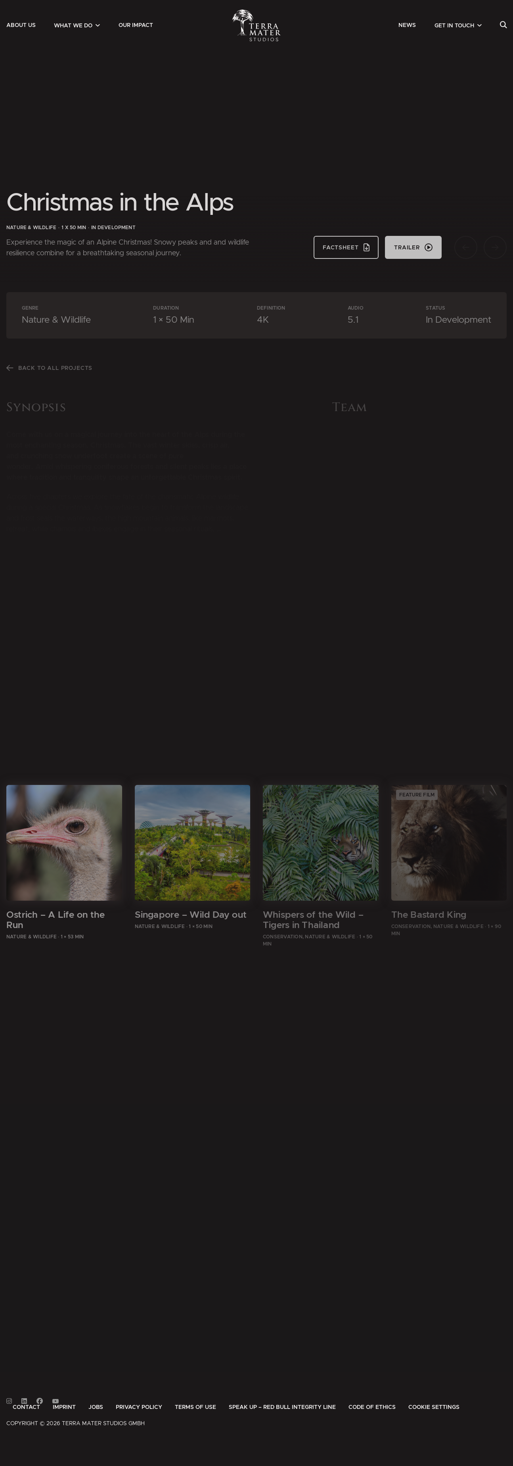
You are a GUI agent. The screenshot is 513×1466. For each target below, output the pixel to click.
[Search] (503, 25)
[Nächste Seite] (495, 247)
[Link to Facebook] (39, 1401)
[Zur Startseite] (256, 25)
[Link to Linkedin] (24, 1401)
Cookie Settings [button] (433, 1407)
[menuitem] (21, 25)
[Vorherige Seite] (465, 247)
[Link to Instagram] (9, 1401)
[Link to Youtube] (55, 1401)
